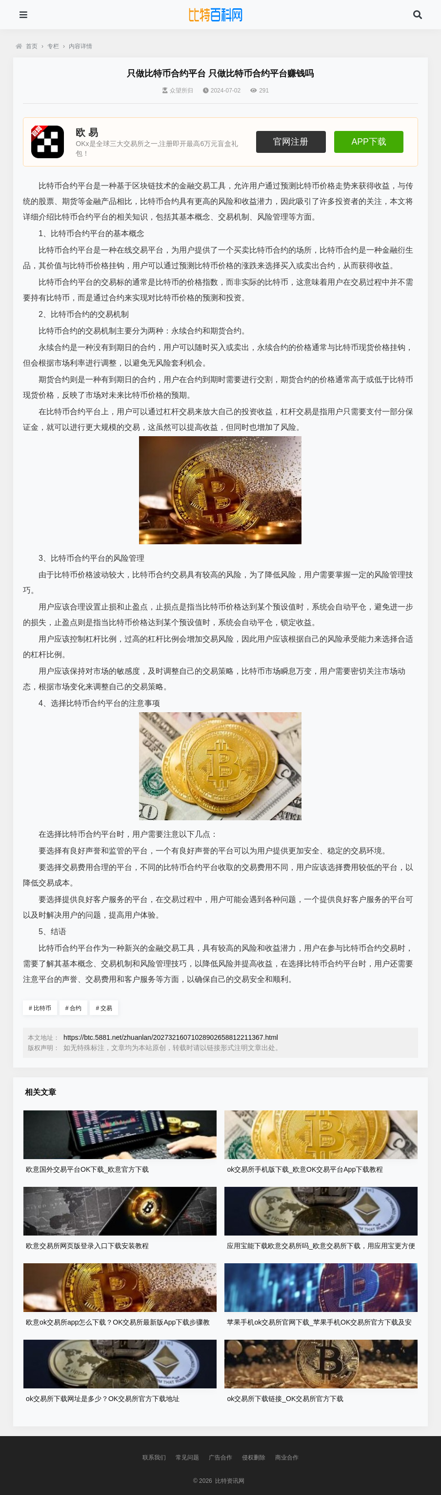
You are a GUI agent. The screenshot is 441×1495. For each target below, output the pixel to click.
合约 (73, 1008)
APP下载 (368, 142)
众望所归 (177, 90)
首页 (27, 46)
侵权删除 (253, 1457)
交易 (104, 1008)
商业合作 (287, 1457)
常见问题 (187, 1457)
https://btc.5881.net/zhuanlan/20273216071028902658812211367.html (170, 1037)
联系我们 (154, 1457)
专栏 (53, 46)
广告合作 (220, 1457)
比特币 (40, 1008)
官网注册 (290, 142)
